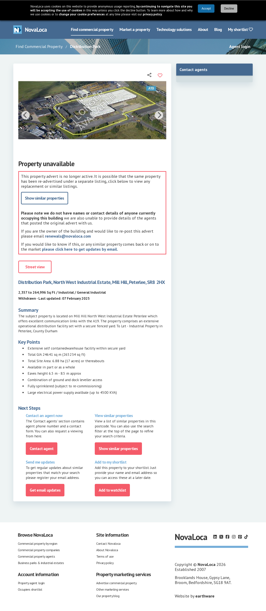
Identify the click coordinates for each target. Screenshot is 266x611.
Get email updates (45, 489)
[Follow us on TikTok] (246, 536)
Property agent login (31, 582)
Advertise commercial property (116, 582)
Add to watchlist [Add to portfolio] (112, 489)
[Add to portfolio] (160, 74)
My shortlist (240, 29)
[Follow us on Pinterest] (240, 536)
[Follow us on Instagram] (234, 536)
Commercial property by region (37, 543)
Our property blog (107, 595)
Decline (229, 8)
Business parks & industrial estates (41, 562)
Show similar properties (44, 197)
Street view (34, 266)
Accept (206, 8)
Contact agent (42, 448)
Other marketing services (112, 589)
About (203, 29)
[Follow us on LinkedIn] (215, 536)
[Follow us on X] (221, 536)
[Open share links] (149, 74)
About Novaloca (107, 549)
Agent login (239, 46)
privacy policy (152, 14)
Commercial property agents (36, 556)
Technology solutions (174, 29)
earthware (204, 595)
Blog (218, 29)
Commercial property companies (39, 549)
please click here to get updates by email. (80, 249)
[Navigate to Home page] (30, 29)
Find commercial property (92, 29)
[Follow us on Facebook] (227, 536)
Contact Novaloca (108, 543)
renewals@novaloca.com (68, 235)
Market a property (134, 29)
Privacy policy (104, 562)
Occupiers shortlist (30, 589)
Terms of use (104, 556)
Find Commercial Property (39, 46)
